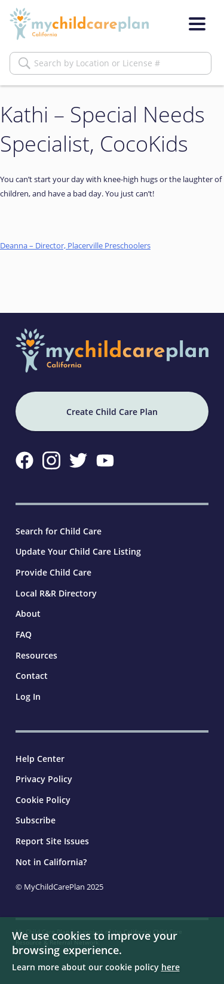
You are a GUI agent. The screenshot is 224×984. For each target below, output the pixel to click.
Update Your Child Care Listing (78, 551)
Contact (32, 675)
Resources (36, 655)
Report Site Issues (52, 841)
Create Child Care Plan (112, 411)
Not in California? (51, 862)
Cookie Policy (43, 799)
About (28, 613)
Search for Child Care (59, 531)
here (170, 967)
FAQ (24, 634)
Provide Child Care (53, 572)
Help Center (40, 758)
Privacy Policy (44, 779)
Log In (28, 696)
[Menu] (197, 24)
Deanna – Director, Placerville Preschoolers (75, 245)
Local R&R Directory (56, 593)
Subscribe (36, 820)
